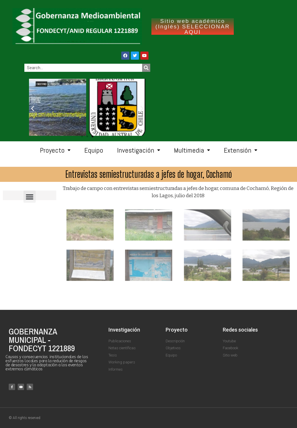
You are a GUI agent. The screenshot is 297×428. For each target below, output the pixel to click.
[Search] (146, 68)
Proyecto (55, 150)
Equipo (93, 150)
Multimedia (192, 150)
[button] (92, 136)
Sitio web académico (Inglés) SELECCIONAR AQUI (192, 26)
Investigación (138, 150)
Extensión (240, 150)
